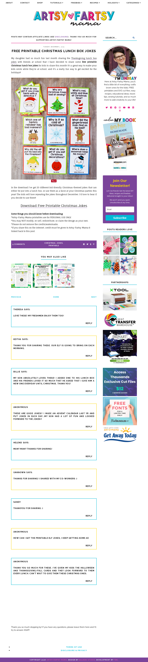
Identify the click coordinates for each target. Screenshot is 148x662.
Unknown (19, 472)
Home (56, 297)
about (9, 3)
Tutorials (56, 3)
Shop (40, 3)
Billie (16, 372)
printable (54, 246)
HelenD (17, 443)
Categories (133, 3)
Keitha (17, 339)
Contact (25, 3)
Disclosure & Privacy (74, 650)
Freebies (76, 3)
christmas (49, 243)
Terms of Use (74, 647)
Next (94, 297)
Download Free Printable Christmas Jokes (54, 206)
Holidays (113, 3)
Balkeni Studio (87, 660)
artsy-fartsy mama (57, 660)
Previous (16, 297)
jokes (60, 243)
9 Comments (18, 244)
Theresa (18, 309)
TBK (116, 660)
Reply (89, 323)
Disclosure (61, 37)
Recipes (94, 3)
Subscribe (119, 218)
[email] (120, 209)
